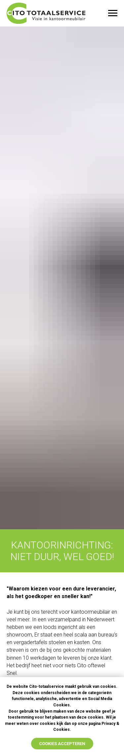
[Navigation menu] (112, 13)
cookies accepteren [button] (62, 743)
